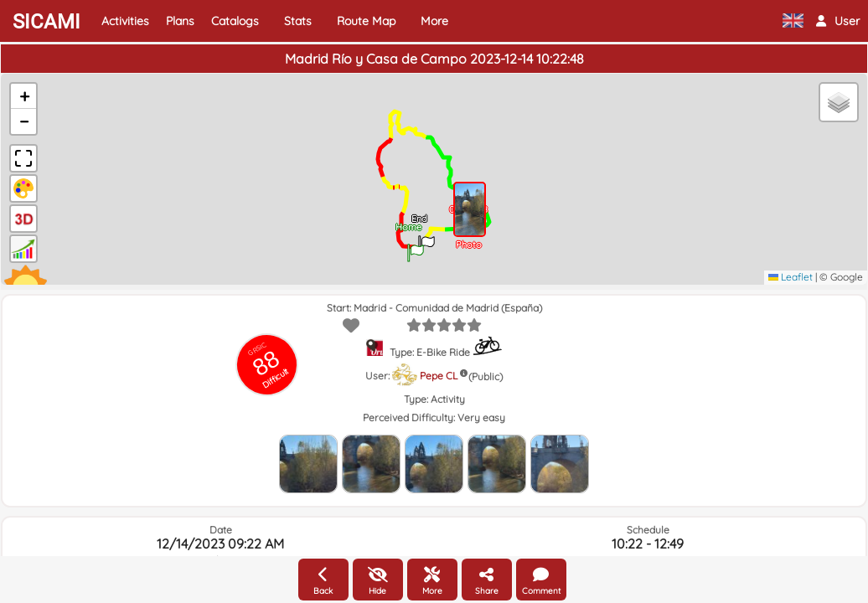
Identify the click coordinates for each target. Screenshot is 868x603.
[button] (838, 21)
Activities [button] (125, 20)
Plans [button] (180, 20)
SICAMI (46, 22)
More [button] (434, 20)
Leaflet (790, 277)
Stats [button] (298, 20)
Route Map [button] (366, 20)
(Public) (485, 376)
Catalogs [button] (235, 20)
